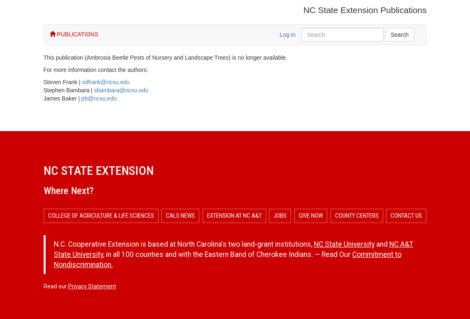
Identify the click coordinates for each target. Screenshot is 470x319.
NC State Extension (99, 170)
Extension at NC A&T (234, 215)
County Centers (357, 215)
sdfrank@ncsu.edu (106, 82)
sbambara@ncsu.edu (121, 90)
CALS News (180, 215)
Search (399, 34)
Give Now (311, 215)
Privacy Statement (92, 286)
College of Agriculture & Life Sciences (101, 215)
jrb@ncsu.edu (99, 98)
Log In (288, 34)
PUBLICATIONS (74, 34)
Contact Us (406, 215)
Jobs (280, 215)
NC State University (344, 244)
